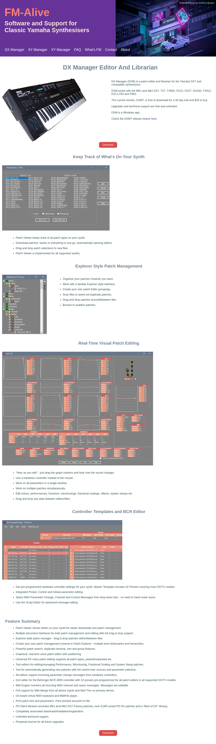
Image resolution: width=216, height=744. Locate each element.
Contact (111, 50)
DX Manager (14, 50)
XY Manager (60, 50)
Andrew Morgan (206, 3)
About (125, 50)
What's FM (93, 50)
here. (154, 118)
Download (108, 145)
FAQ (77, 50)
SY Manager (37, 50)
